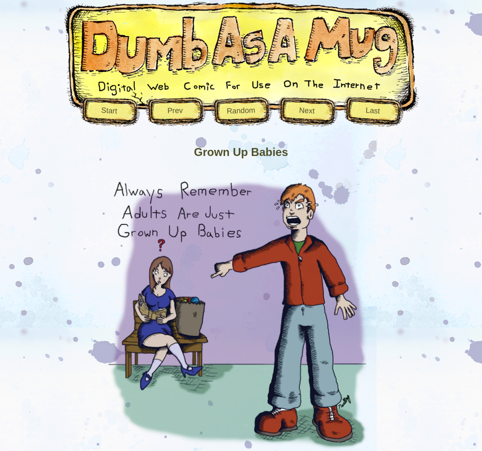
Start (109, 110)
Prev (175, 110)
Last (372, 110)
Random (240, 110)
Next (307, 110)
